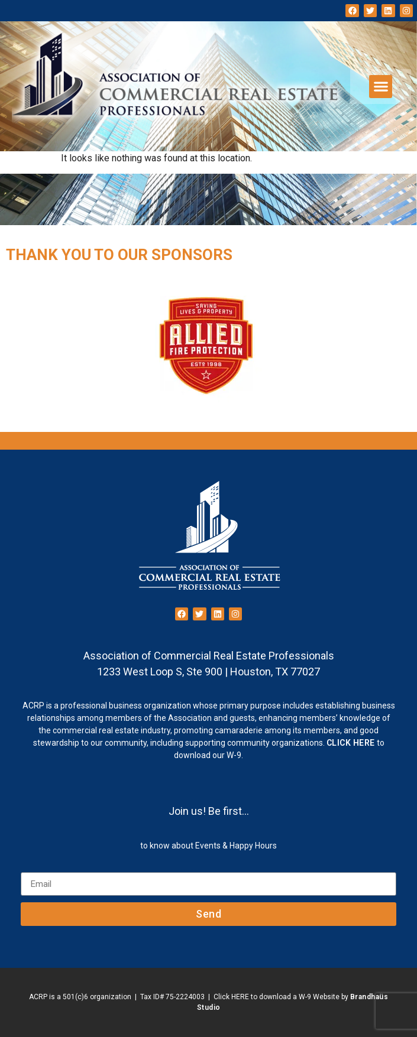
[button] (380, 86)
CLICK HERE (351, 742)
